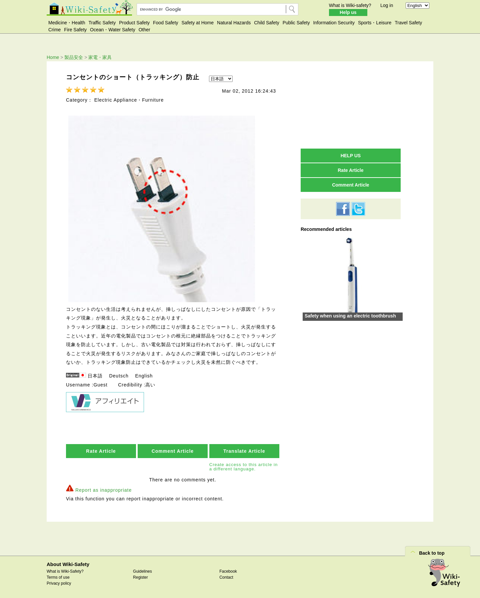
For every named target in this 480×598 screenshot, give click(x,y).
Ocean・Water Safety (112, 29)
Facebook (228, 571)
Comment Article (173, 451)
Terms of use (58, 577)
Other (144, 29)
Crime (54, 29)
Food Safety (165, 22)
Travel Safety (408, 22)
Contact (226, 577)
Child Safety (266, 22)
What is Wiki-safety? (350, 5)
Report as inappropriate (103, 490)
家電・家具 (100, 57)
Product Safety (134, 22)
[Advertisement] (350, 104)
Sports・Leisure (374, 22)
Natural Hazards (234, 22)
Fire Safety (75, 29)
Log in (386, 5)
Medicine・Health (66, 22)
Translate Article (244, 451)
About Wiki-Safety (68, 564)
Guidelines (142, 571)
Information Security (334, 22)
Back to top (431, 553)
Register (140, 577)
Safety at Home (198, 22)
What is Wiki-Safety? (65, 571)
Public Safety (296, 22)
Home (53, 57)
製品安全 (73, 57)
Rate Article (101, 451)
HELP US (351, 155)
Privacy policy (59, 583)
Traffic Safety (102, 22)
